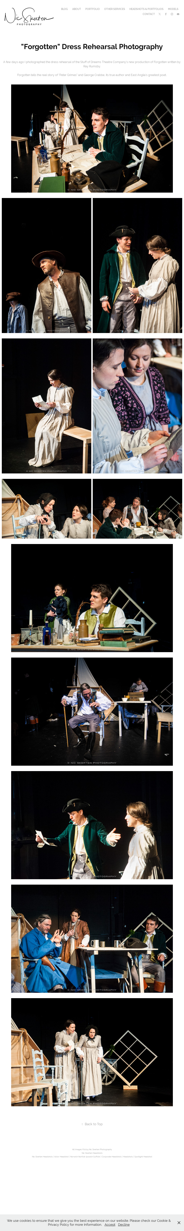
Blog (64, 9)
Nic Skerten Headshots (92, 1153)
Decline (124, 1224)
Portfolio (92, 9)
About (76, 9)
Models (173, 9)
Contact (149, 14)
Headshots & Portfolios (146, 9)
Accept (110, 1224)
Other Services (114, 9)
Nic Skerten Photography (100, 1149)
